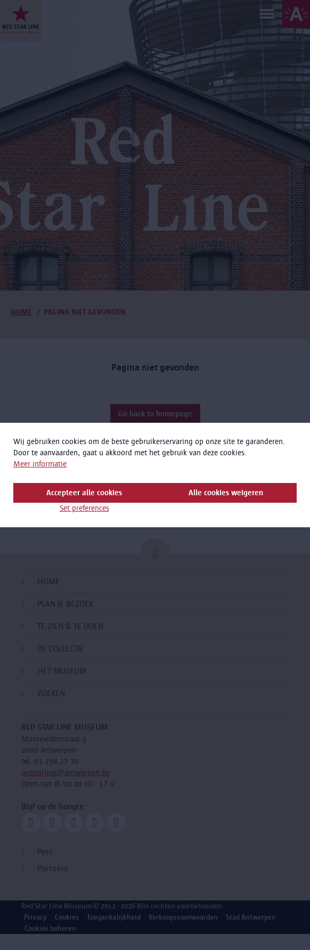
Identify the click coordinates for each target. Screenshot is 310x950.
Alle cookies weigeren (226, 492)
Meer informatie (40, 464)
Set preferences (84, 508)
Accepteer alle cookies (84, 492)
